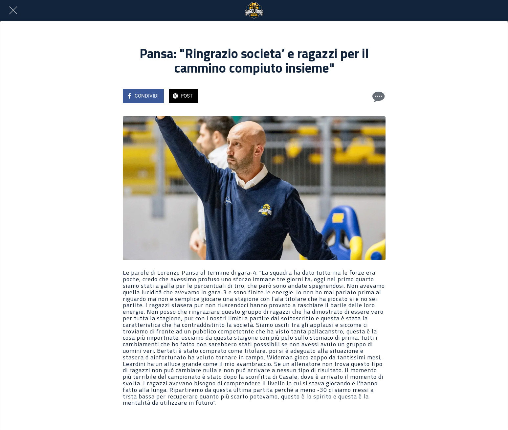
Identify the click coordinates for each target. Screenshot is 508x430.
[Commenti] (378, 96)
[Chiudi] (13, 10)
